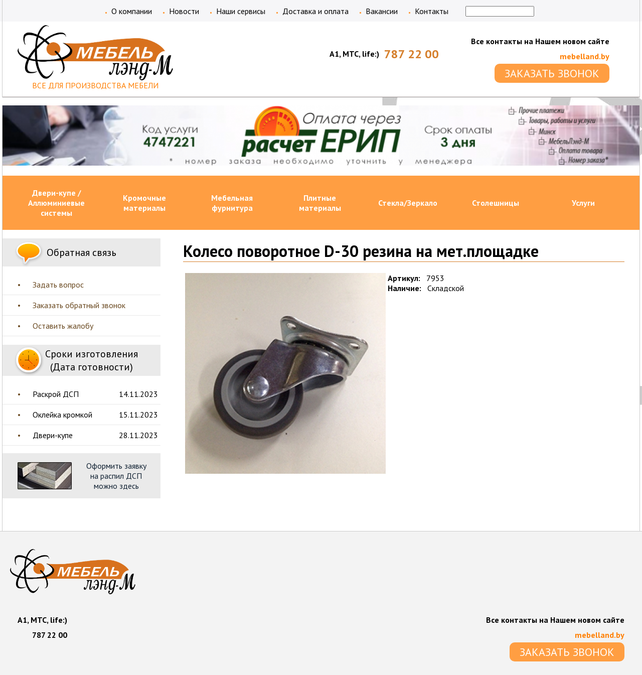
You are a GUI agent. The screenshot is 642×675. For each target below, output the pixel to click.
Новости (184, 11)
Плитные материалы (320, 203)
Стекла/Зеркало (407, 203)
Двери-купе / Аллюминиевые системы (56, 203)
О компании (131, 11)
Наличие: (404, 288)
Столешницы (495, 203)
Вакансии (382, 11)
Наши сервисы (240, 11)
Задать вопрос (58, 285)
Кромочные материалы (144, 203)
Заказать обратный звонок (79, 305)
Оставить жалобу (63, 326)
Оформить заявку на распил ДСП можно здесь (116, 476)
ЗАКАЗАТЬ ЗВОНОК (552, 73)
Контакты (431, 11)
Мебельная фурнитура (232, 203)
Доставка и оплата (315, 11)
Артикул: (404, 278)
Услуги (583, 203)
